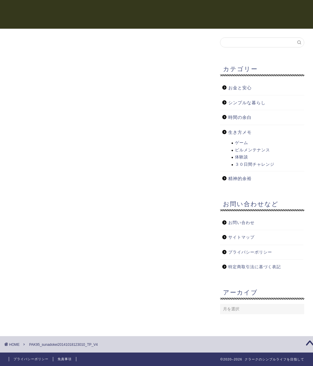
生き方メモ (231, 9)
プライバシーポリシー (250, 252)
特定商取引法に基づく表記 (254, 267)
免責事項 (65, 359)
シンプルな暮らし (271, 9)
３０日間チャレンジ (254, 164)
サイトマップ (241, 237)
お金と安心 (199, 9)
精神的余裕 (167, 9)
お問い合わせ (241, 222)
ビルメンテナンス (252, 150)
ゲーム (241, 143)
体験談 (241, 157)
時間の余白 (135, 9)
